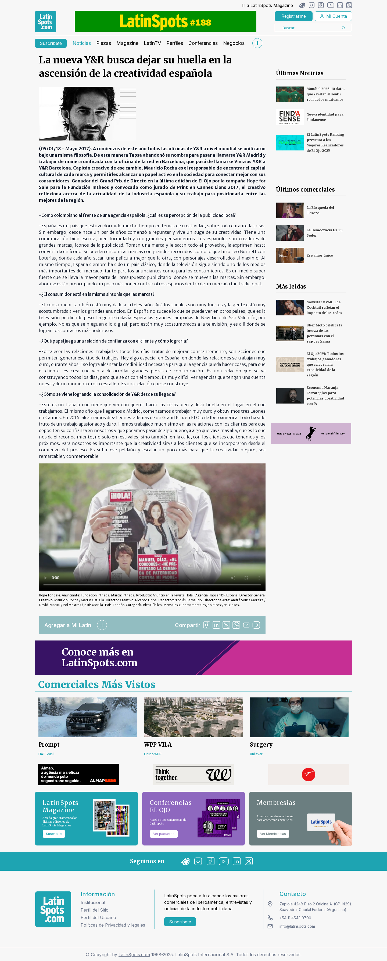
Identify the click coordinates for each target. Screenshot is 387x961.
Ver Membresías (273, 834)
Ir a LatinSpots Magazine (267, 5)
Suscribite (54, 834)
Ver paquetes (163, 834)
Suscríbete (51, 43)
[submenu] (257, 43)
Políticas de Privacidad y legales (113, 925)
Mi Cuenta (333, 16)
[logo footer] (53, 909)
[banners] (165, 21)
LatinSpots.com (134, 954)
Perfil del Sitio (95, 910)
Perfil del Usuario (98, 917)
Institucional (93, 902)
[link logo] (45, 22)
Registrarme (293, 16)
